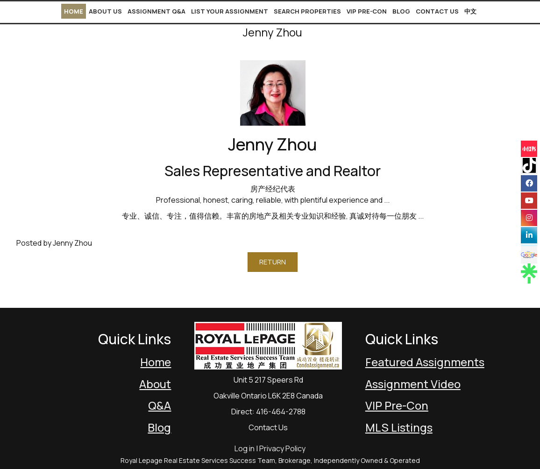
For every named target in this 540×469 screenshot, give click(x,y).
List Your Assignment (229, 11)
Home (73, 11)
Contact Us (437, 11)
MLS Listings (399, 427)
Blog (401, 11)
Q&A (159, 405)
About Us (105, 11)
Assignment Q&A (156, 11)
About (155, 383)
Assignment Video (413, 383)
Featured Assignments (424, 362)
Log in (244, 448)
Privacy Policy (282, 448)
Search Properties (307, 11)
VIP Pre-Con (367, 11)
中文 (470, 11)
